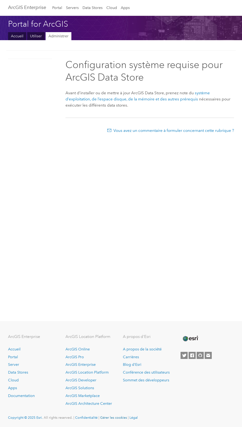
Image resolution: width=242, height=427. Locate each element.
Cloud (111, 7)
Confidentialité (86, 417)
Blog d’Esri (132, 364)
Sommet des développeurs (146, 380)
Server (13, 364)
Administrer (58, 36)
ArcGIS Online (77, 349)
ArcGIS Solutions (79, 388)
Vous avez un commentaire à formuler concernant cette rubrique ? (173, 130)
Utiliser (36, 36)
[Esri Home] (190, 338)
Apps (125, 7)
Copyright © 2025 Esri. (25, 417)
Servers (72, 7)
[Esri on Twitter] (184, 355)
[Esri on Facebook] (192, 355)
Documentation (21, 395)
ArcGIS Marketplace (82, 395)
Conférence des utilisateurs (146, 372)
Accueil (17, 36)
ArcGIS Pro (74, 357)
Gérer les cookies (113, 417)
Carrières (131, 357)
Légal (134, 417)
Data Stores (92, 7)
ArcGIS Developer (80, 380)
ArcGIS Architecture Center (88, 403)
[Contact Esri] (208, 355)
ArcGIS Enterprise (27, 7)
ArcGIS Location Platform (87, 372)
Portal (57, 7)
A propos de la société (142, 349)
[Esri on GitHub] (200, 355)
